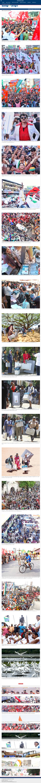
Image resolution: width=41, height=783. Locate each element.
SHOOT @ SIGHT (23, 2)
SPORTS (29, 2)
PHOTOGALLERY (12, 0)
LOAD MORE (21, 683)
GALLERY (5, 10)
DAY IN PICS (8, 2)
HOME (3, 2)
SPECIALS (34, 2)
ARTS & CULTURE (15, 2)
